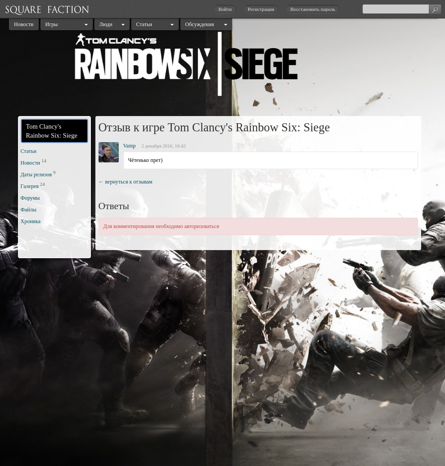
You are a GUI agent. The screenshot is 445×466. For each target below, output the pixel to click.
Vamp (129, 146)
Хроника (30, 221)
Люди (105, 24)
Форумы (30, 198)
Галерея (30, 186)
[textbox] (402, 8)
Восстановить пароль (312, 9)
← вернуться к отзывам (126, 182)
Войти (224, 9)
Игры (51, 24)
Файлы (28, 209)
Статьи (144, 24)
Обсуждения (199, 24)
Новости (24, 24)
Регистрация (261, 9)
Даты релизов (36, 174)
